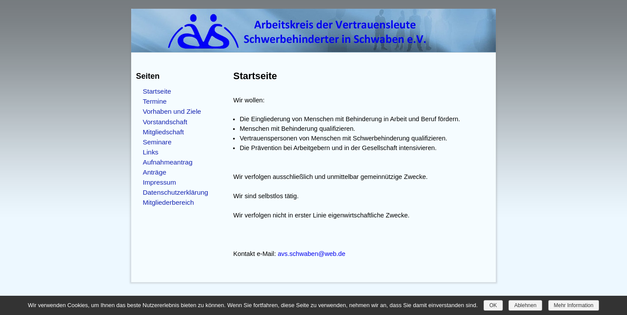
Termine (155, 101)
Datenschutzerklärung (175, 192)
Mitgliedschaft (163, 132)
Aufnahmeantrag (167, 162)
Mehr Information (574, 305)
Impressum (159, 182)
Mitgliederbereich (168, 202)
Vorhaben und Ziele (172, 111)
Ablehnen (525, 305)
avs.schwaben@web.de (311, 253)
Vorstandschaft (165, 122)
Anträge (154, 172)
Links (150, 152)
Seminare (157, 142)
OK (493, 305)
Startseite (157, 91)
